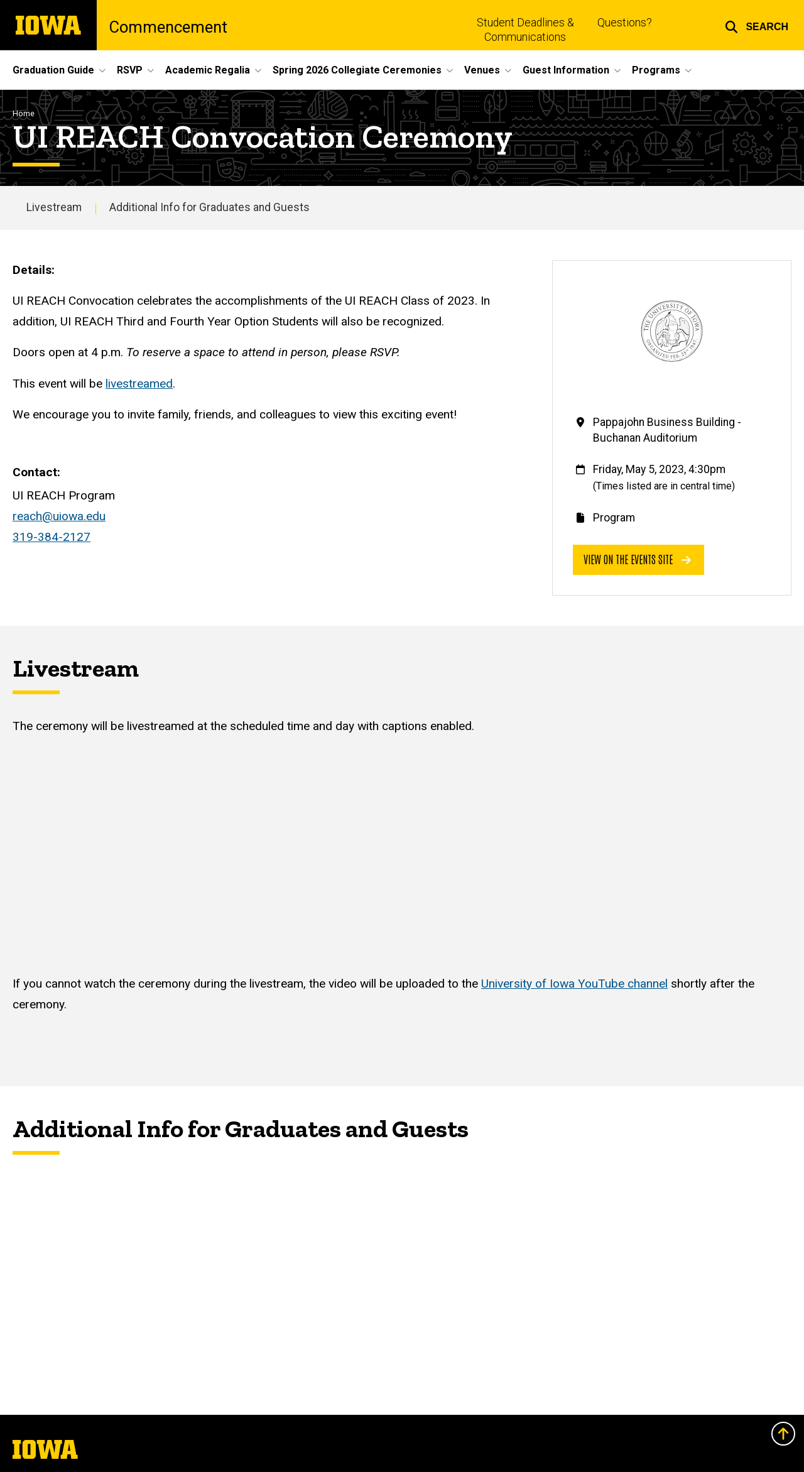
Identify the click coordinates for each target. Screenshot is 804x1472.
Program (614, 517)
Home (24, 113)
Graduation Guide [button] (53, 70)
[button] (756, 25)
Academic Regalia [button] (207, 70)
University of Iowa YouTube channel (574, 983)
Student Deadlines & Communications (525, 29)
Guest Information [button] (566, 70)
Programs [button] (656, 70)
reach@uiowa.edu (59, 516)
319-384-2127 (51, 537)
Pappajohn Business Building (664, 422)
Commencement (168, 27)
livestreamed (139, 383)
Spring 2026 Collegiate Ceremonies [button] (357, 70)
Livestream (54, 207)
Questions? (624, 22)
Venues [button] (482, 70)
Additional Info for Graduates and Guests (209, 207)
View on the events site (637, 558)
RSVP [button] (130, 70)
